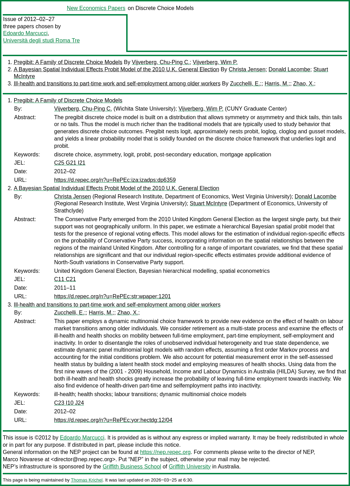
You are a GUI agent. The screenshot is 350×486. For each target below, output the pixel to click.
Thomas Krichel (86, 480)
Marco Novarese (23, 459)
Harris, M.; (277, 83)
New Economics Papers (96, 8)
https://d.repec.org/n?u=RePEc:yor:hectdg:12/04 (113, 420)
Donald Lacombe (289, 69)
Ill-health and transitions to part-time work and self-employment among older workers (117, 83)
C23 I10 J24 (69, 403)
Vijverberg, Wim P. (215, 62)
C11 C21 (65, 279)
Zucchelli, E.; (246, 83)
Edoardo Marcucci (25, 33)
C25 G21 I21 (70, 163)
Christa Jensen (247, 69)
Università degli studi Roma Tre (41, 40)
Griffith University (190, 466)
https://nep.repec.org (165, 452)
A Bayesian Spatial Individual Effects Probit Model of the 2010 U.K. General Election (116, 69)
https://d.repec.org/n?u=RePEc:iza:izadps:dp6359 (115, 180)
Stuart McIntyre (208, 203)
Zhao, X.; (304, 83)
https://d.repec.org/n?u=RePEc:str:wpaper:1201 (112, 296)
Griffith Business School (132, 466)
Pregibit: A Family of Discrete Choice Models (68, 62)
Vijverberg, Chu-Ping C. (161, 62)
